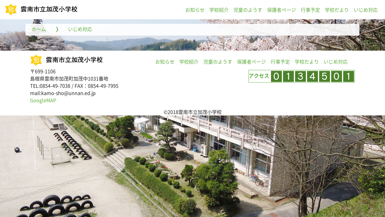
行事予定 (310, 9)
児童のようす (247, 9)
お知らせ (195, 9)
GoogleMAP (43, 100)
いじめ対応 (366, 9)
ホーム (39, 29)
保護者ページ (281, 9)
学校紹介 (219, 9)
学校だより (337, 9)
